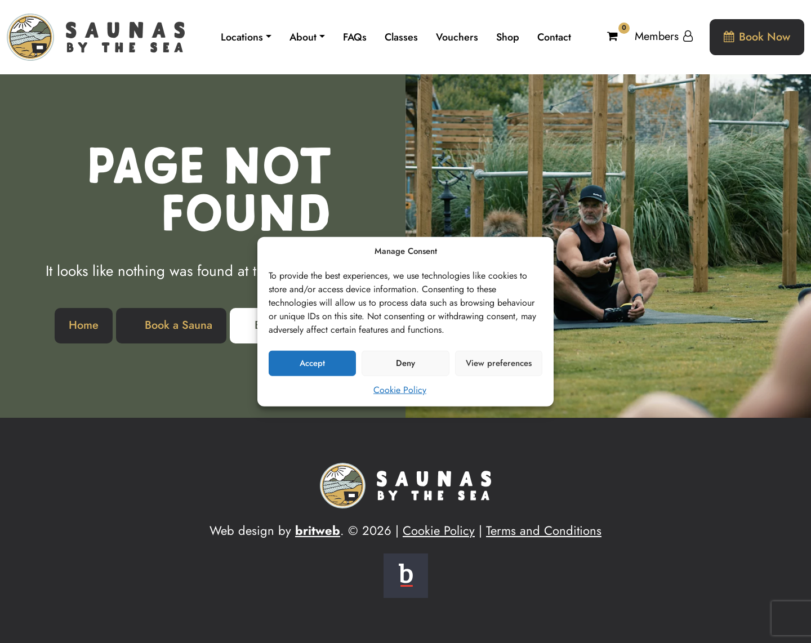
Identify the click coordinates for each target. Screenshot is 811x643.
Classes (401, 37)
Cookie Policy (399, 389)
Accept (312, 363)
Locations (242, 37)
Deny (405, 363)
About (303, 37)
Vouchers (457, 37)
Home (84, 325)
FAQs (355, 37)
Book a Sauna (178, 325)
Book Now (757, 37)
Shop (507, 37)
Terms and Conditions (543, 530)
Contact (554, 37)
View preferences (499, 363)
